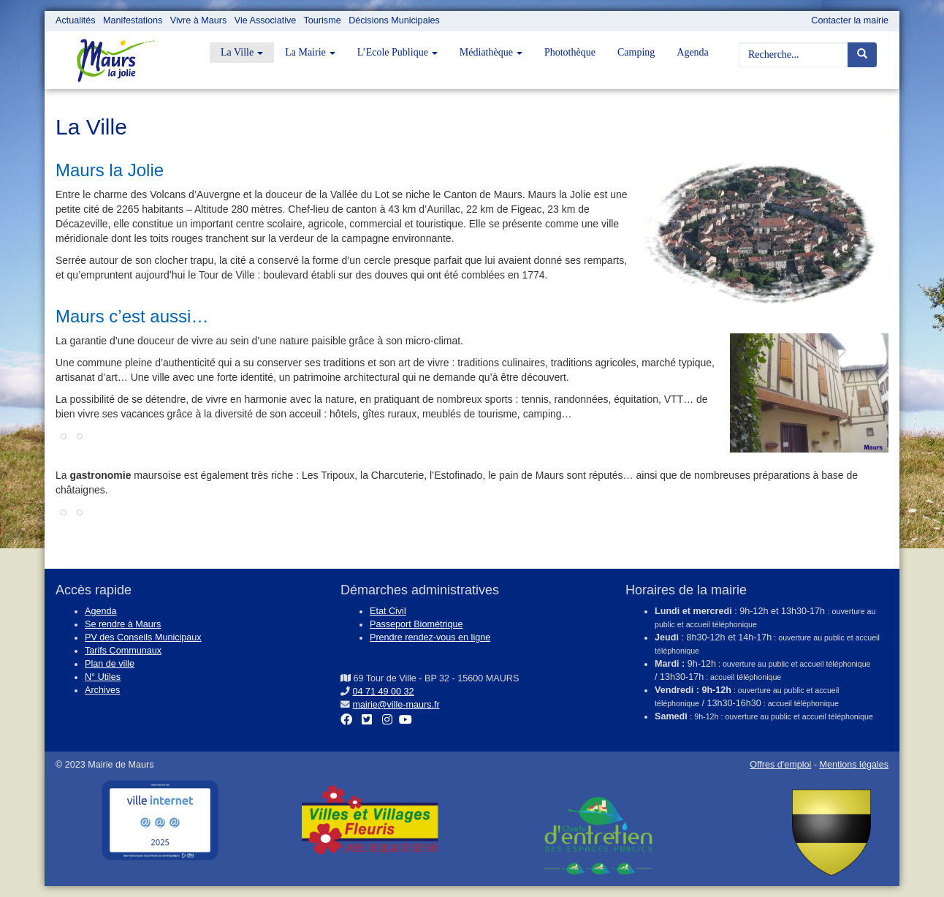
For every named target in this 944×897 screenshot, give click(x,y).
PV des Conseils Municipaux (143, 637)
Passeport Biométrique (416, 624)
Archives (102, 690)
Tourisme (322, 20)
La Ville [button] (242, 52)
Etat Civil (388, 611)
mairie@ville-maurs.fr (396, 705)
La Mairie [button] (310, 52)
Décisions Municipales (394, 20)
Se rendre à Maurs (123, 624)
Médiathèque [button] (491, 52)
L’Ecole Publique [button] (397, 52)
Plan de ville (109, 664)
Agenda (693, 52)
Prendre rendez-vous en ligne (430, 637)
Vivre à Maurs (198, 20)
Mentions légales (853, 765)
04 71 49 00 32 (383, 691)
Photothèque (569, 52)
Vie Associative (265, 20)
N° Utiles (103, 677)
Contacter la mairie (849, 20)
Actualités (76, 20)
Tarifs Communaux (123, 651)
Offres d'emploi (780, 765)
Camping (636, 52)
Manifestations (132, 20)
